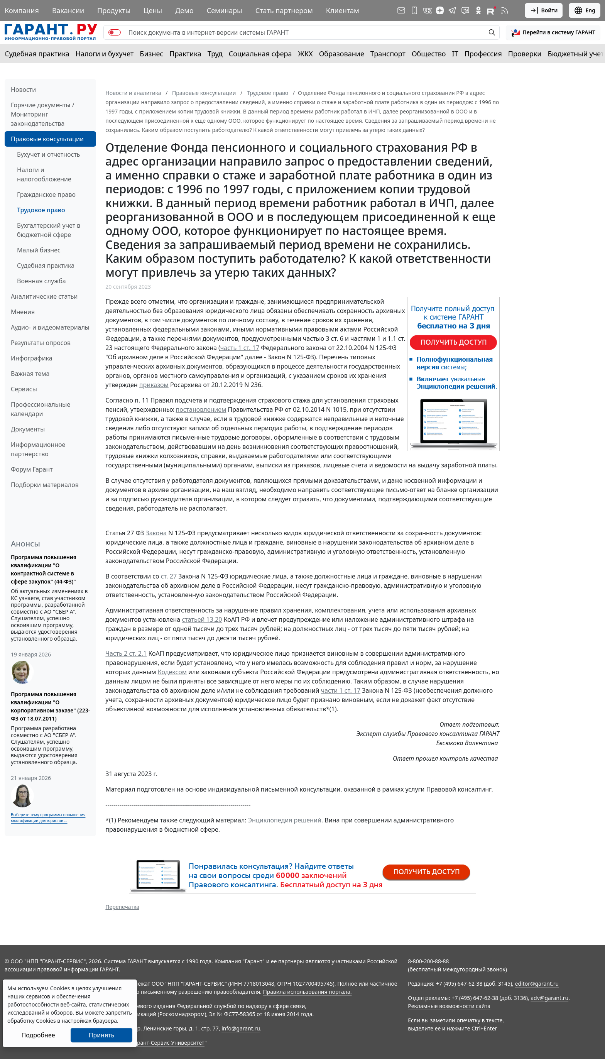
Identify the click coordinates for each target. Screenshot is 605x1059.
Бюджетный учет (576, 53)
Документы (28, 429)
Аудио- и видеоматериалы (50, 327)
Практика (185, 53)
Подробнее (38, 1035)
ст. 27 (169, 576)
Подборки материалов (45, 484)
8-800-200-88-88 (428, 961)
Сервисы (24, 389)
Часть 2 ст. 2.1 (126, 653)
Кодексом (172, 672)
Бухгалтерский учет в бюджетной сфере (48, 230)
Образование (341, 53)
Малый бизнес (39, 250)
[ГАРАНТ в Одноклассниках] (478, 10)
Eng (584, 10)
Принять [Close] (102, 1035)
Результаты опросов (41, 342)
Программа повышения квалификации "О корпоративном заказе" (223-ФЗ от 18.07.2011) (50, 706)
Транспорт (388, 53)
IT (455, 53)
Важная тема (30, 373)
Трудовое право (41, 210)
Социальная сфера (260, 53)
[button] (553, 32)
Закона (156, 533)
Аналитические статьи (44, 296)
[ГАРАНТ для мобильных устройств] (414, 10)
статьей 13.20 (202, 619)
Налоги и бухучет (105, 53)
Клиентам (342, 10)
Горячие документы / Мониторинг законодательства (42, 114)
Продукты (113, 10)
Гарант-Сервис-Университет (168, 1042)
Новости (23, 89)
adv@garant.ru (549, 997)
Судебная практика (37, 53)
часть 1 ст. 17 (239, 347)
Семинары (224, 10)
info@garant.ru (240, 1028)
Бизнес (151, 53)
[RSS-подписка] (504, 10)
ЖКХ (305, 53)
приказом (154, 385)
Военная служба (41, 281)
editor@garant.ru (537, 983)
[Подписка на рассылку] (401, 10)
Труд (215, 53)
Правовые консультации (47, 139)
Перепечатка (122, 906)
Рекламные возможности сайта (449, 1006)
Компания (22, 10)
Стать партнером (284, 10)
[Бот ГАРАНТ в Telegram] (465, 10)
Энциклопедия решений (284, 820)
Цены (153, 10)
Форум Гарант (32, 469)
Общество (429, 53)
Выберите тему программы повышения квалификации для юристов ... (48, 817)
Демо (184, 10)
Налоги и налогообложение (44, 174)
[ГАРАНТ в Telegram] (452, 10)
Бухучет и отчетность (48, 154)
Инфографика (31, 358)
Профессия (483, 53)
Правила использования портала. (307, 991)
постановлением (201, 409)
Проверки (525, 53)
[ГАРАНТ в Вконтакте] (427, 10)
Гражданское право (46, 194)
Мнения (23, 312)
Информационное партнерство (38, 449)
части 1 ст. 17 (341, 690)
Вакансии (68, 10)
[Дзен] (440, 10)
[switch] (114, 32)
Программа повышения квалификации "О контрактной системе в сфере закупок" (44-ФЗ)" (43, 569)
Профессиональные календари (40, 409)
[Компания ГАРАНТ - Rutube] (491, 10)
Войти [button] (544, 10)
